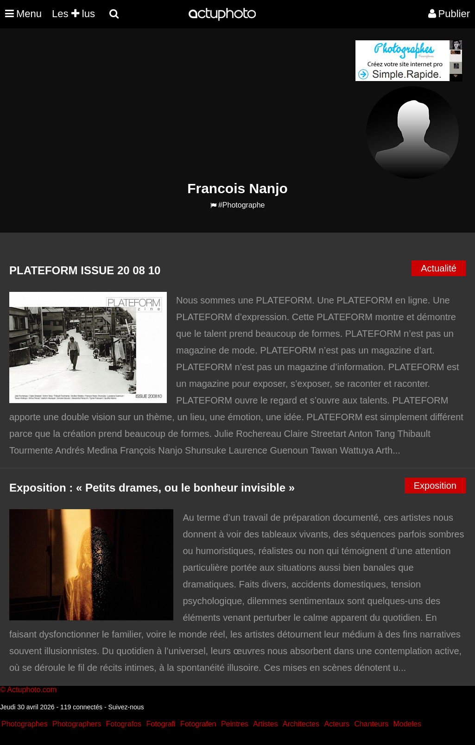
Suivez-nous (126, 707)
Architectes (301, 724)
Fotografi (160, 724)
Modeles (407, 724)
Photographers (76, 724)
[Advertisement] (181, 105)
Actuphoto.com (32, 690)
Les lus (73, 13)
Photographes (24, 724)
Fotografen (198, 724)
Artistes (265, 724)
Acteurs (336, 724)
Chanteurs (371, 724)
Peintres (234, 724)
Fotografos (123, 724)
